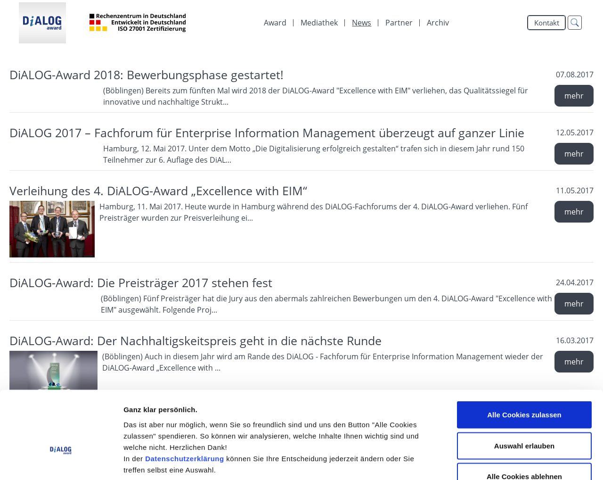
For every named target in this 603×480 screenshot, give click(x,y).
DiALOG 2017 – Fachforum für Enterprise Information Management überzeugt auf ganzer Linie (266, 132)
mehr (574, 96)
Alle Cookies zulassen (524, 356)
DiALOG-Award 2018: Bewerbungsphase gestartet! (146, 74)
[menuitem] (319, 22)
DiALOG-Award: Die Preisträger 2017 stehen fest (140, 282)
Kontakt (546, 22)
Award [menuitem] (275, 22)
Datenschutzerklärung (184, 400)
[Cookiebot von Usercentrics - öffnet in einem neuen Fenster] (61, 462)
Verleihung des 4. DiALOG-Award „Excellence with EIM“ (158, 190)
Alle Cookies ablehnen (524, 418)
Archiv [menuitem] (438, 22)
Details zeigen (501, 461)
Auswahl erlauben (524, 387)
